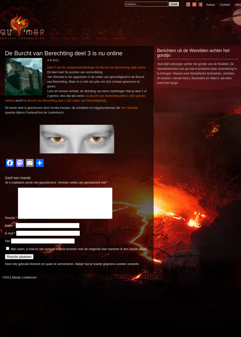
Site (7, 247)
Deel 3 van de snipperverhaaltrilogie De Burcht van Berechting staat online (96, 67)
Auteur (210, 4)
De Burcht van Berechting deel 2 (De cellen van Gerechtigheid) (64, 100)
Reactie (11, 224)
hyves (194, 4)
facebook (201, 4)
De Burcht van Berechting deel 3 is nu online (64, 53)
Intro (238, 4)
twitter (188, 4)
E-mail (10, 239)
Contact (225, 4)
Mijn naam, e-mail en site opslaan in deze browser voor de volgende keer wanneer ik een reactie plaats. (79, 255)
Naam (10, 231)
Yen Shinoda (129, 108)
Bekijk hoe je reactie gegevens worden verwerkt (106, 270)
